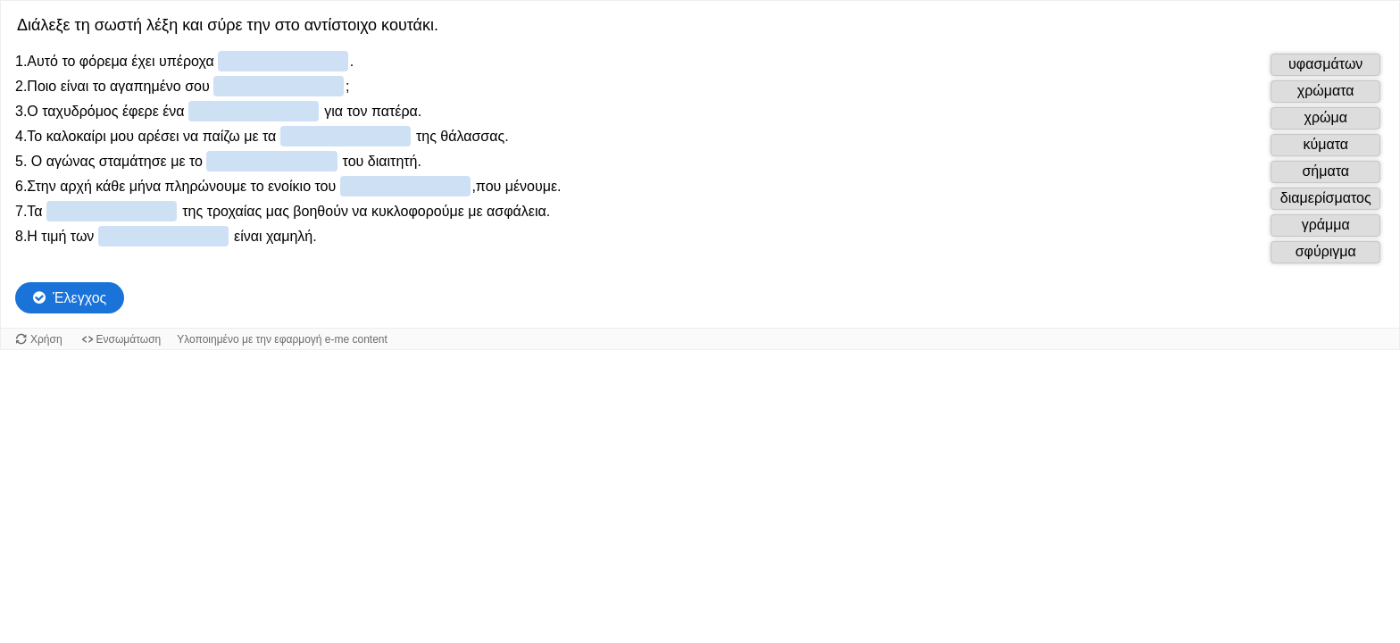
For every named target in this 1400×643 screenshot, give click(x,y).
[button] (1325, 65)
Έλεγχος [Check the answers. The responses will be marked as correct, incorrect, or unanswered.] (79, 297)
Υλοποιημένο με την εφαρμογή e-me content (282, 339)
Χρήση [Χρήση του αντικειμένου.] (46, 339)
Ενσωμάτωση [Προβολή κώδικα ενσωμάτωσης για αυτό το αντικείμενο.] (129, 339)
